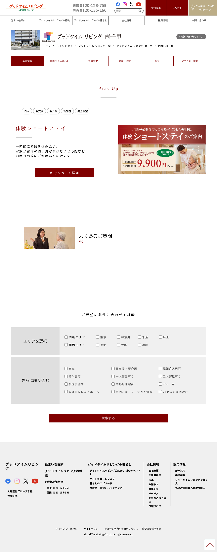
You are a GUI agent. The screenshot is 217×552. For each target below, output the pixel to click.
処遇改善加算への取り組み (190, 488)
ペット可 (169, 384)
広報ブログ (155, 506)
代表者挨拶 (155, 475)
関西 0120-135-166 (58, 492)
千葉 (145, 337)
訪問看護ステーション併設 (134, 392)
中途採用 (180, 475)
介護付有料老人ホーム (84, 392)
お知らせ (154, 484)
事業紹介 (154, 489)
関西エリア (77, 345)
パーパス (154, 493)
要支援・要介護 (126, 369)
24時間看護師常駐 (175, 392)
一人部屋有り (125, 376)
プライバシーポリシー (68, 528)
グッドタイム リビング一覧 (94, 45)
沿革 (151, 479)
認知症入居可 (172, 369)
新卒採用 (180, 470)
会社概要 (154, 470)
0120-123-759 (90, 5)
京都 (103, 345)
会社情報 (153, 464)
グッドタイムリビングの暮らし (110, 464)
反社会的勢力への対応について (121, 528)
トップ (47, 45)
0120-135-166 (90, 10)
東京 (103, 337)
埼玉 (166, 337)
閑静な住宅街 (125, 384)
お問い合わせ (54, 482)
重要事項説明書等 (151, 528)
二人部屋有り (172, 376)
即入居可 (75, 376)
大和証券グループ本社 (19, 491)
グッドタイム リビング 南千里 (134, 45)
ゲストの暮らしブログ (102, 478)
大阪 (124, 345)
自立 (72, 369)
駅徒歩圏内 (76, 384)
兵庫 (145, 345)
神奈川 (125, 337)
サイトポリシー (92, 528)
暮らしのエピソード (101, 483)
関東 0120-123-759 (58, 488)
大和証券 (12, 495)
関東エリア (77, 337)
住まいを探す (64, 45)
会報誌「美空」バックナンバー (107, 488)
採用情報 (179, 464)
